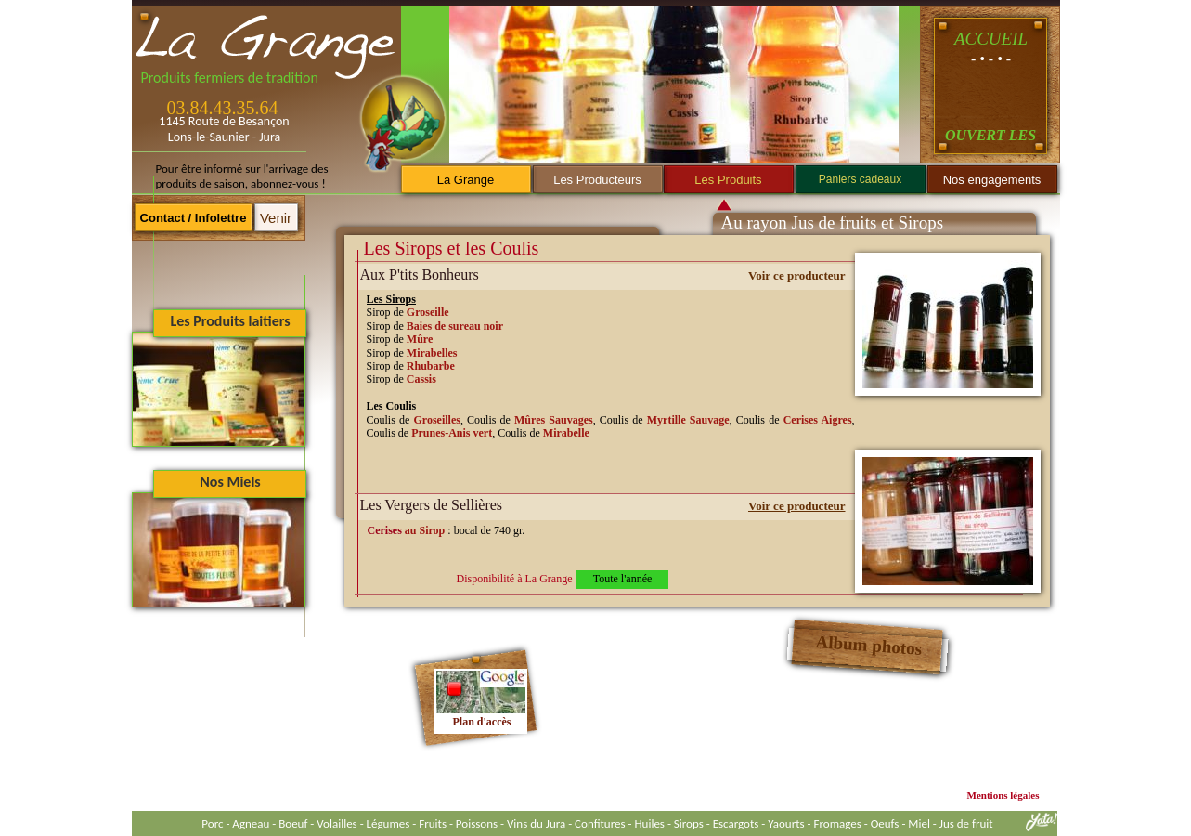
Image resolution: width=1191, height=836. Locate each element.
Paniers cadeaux (860, 179)
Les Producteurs (597, 180)
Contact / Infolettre (193, 218)
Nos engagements (992, 180)
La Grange (465, 180)
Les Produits (727, 180)
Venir (275, 218)
